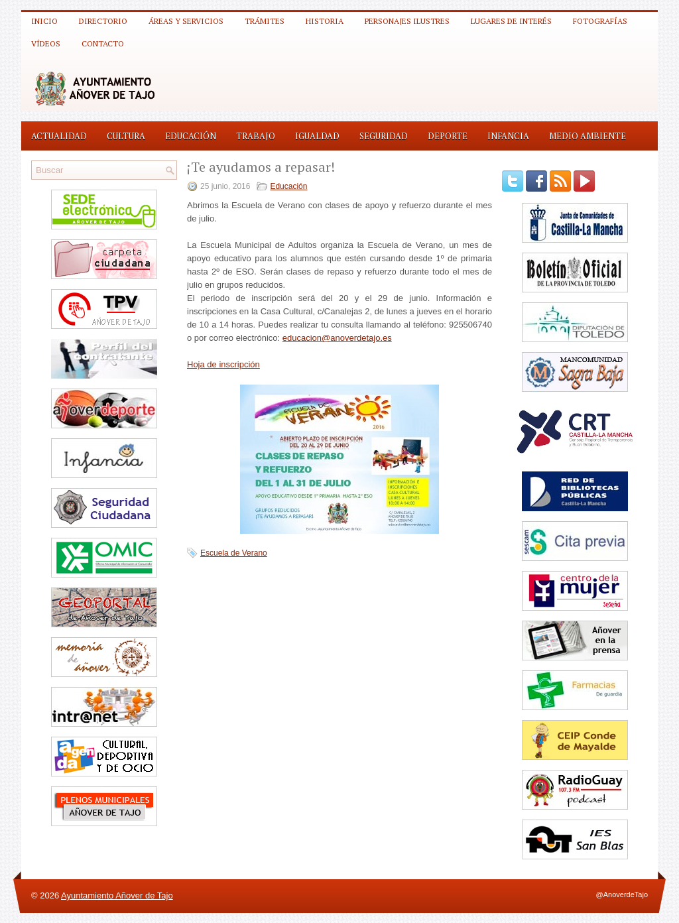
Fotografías (600, 21)
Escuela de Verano (233, 553)
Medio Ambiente (587, 136)
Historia (324, 21)
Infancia (508, 136)
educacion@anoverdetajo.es (337, 338)
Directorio (103, 21)
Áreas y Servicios (186, 21)
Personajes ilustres (407, 21)
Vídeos (45, 43)
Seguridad (383, 136)
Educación (190, 136)
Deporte (447, 136)
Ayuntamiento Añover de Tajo (117, 895)
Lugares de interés (511, 21)
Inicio (44, 21)
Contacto (103, 43)
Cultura (126, 136)
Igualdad (317, 136)
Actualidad (59, 136)
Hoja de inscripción (223, 364)
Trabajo (255, 136)
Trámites (264, 21)
